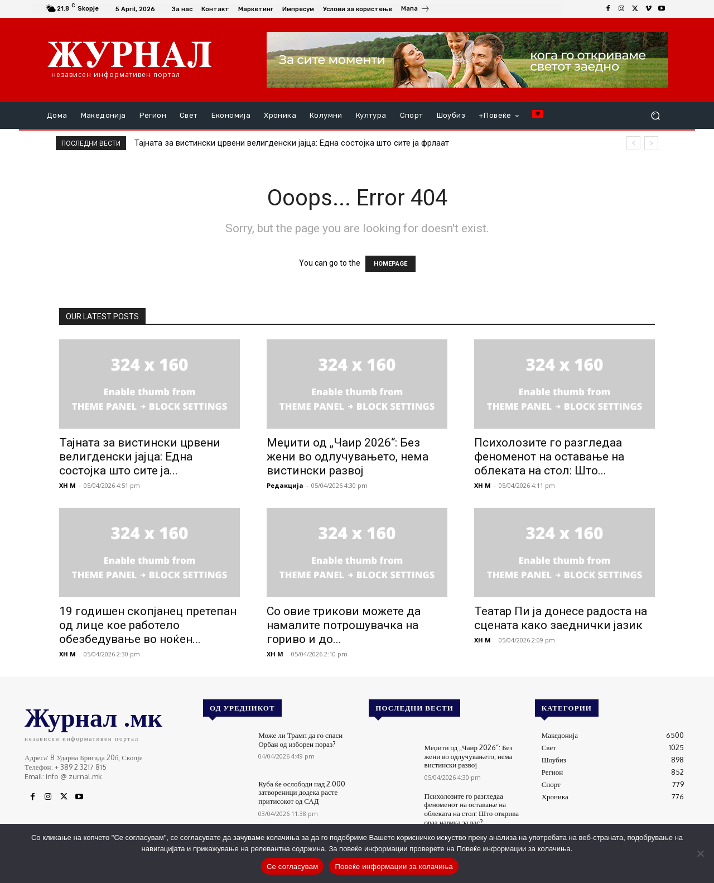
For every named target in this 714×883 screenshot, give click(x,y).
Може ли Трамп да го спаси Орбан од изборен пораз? (300, 739)
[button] (655, 116)
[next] (651, 143)
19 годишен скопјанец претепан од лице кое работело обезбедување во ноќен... (148, 625)
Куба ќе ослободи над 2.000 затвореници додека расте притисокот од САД (301, 792)
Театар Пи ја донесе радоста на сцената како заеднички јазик (560, 618)
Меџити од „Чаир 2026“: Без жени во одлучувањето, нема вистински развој (347, 456)
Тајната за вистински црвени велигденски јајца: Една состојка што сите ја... (139, 456)
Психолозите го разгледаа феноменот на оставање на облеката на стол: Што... (549, 456)
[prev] (633, 143)
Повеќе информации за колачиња (394, 866)
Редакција (285, 485)
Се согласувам (293, 866)
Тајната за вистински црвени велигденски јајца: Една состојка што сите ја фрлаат (291, 143)
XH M (67, 485)
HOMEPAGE (390, 263)
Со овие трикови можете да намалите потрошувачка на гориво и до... (344, 625)
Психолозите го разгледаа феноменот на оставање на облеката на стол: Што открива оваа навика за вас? (471, 809)
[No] (700, 853)
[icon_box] (415, 10)
